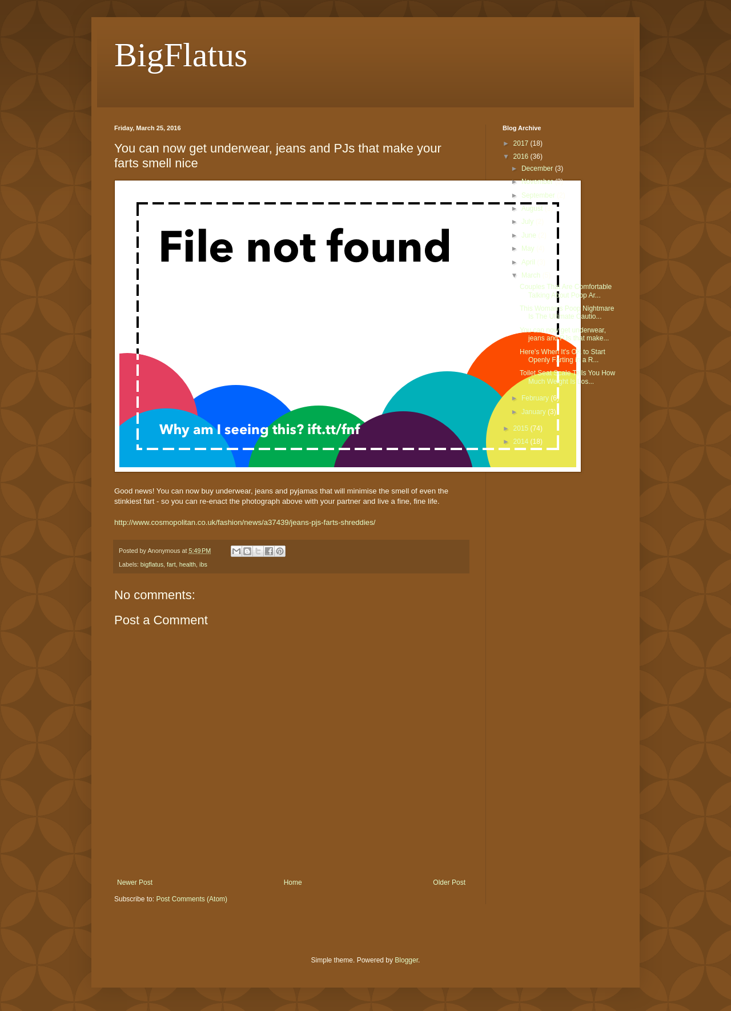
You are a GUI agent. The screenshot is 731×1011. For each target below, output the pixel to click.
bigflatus (151, 564)
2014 (522, 442)
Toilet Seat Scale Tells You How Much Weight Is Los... (567, 377)
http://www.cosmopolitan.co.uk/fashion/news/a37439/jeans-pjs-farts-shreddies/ (244, 522)
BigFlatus (180, 55)
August (533, 208)
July (528, 222)
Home (293, 882)
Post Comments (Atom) (191, 899)
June (529, 235)
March (532, 275)
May (528, 248)
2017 (522, 143)
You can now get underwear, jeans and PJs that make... (564, 334)
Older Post (449, 882)
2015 (522, 428)
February (536, 398)
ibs (203, 564)
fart (171, 564)
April (529, 262)
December (538, 168)
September (539, 195)
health (187, 564)
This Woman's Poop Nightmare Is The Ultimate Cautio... (567, 312)
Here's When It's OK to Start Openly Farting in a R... (562, 356)
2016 (522, 157)
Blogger (406, 960)
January (534, 412)
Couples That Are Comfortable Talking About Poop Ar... (566, 291)
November (538, 182)
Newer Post (134, 882)
